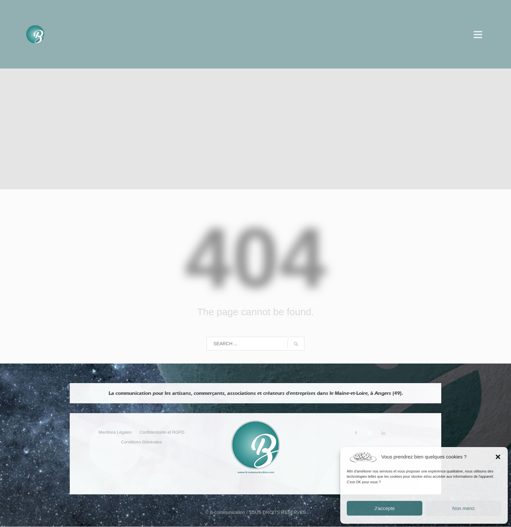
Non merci (463, 508)
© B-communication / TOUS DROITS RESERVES (255, 512)
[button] (498, 457)
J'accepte (384, 508)
